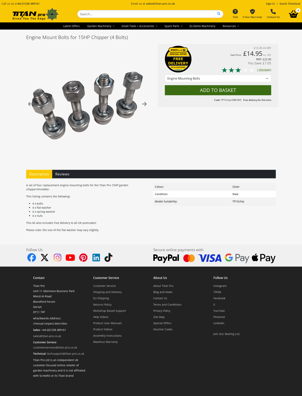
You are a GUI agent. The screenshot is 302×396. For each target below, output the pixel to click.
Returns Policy (102, 304)
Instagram (219, 286)
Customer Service (106, 278)
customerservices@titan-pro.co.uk (55, 347)
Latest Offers (71, 26)
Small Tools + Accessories (138, 26)
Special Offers (162, 323)
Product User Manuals (107, 323)
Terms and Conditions (167, 304)
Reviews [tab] (62, 174)
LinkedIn (218, 323)
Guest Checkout (289, 3)
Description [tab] (39, 174)
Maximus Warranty (105, 342)
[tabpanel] (151, 206)
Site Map (159, 317)
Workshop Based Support (109, 311)
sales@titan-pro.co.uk (160, 3)
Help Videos (100, 317)
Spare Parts (172, 26)
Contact (38, 278)
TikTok (217, 292)
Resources (230, 26)
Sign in (270, 3)
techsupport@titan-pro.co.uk (65, 353)
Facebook (219, 298)
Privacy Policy (161, 311)
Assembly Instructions (107, 335)
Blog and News (163, 292)
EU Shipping (101, 298)
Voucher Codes (163, 329)
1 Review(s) (246, 69)
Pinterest (219, 317)
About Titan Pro (163, 286)
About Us (160, 278)
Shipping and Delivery (107, 292)
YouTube (219, 311)
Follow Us (220, 278)
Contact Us (273, 14)
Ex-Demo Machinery (202, 26)
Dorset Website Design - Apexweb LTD (164, 385)
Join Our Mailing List (226, 334)
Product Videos (102, 329)
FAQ (235, 14)
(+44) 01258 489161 (27, 3)
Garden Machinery (99, 26)
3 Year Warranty (252, 14)
